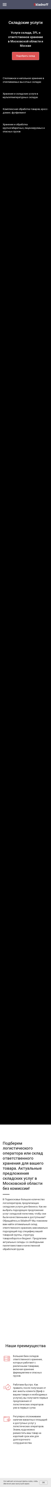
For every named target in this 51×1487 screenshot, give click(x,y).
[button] (25, 56)
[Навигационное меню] (5, 4)
